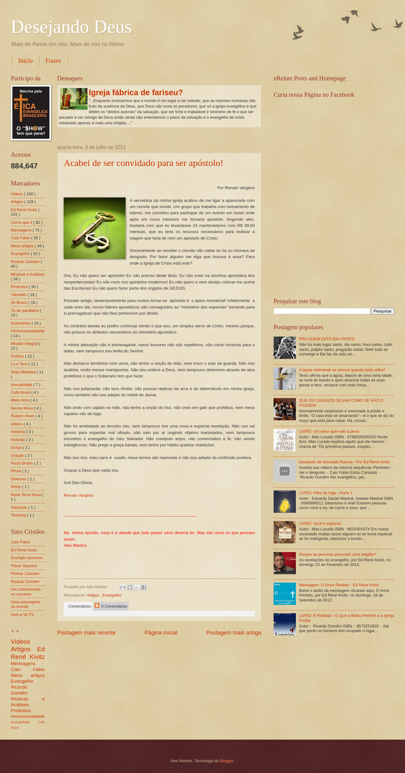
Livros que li (22, 222)
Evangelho (111, 595)
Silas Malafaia (24, 372)
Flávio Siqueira (24, 565)
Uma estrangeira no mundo (25, 604)
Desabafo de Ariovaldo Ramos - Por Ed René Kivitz (344, 462)
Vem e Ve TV (22, 614)
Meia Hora (20, 400)
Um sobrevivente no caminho (26, 591)
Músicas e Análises (28, 274)
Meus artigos (23, 246)
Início (25, 60)
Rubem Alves (23, 416)
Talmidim (19, 294)
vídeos (17, 424)
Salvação (19, 507)
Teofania (19, 515)
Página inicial (160, 633)
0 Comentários (111, 606)
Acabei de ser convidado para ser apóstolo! (143, 163)
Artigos (93, 595)
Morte (16, 486)
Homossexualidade (28, 331)
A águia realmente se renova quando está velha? (342, 369)
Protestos (20, 286)
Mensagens (21, 230)
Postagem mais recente (86, 633)
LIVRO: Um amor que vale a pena (329, 431)
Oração (18, 455)
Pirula (16, 471)
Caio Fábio (21, 238)
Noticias (18, 439)
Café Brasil (21, 392)
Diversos (19, 479)
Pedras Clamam (25, 573)
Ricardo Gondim (26, 261)
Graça (17, 447)
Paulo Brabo (22, 463)
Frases (53, 60)
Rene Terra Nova (26, 494)
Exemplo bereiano (27, 557)
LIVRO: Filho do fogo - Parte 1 (325, 493)
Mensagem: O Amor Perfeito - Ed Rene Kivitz (339, 585)
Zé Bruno (19, 302)
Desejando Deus (71, 26)
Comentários (78, 606)
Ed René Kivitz (24, 209)
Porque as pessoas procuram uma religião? (337, 554)
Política (18, 356)
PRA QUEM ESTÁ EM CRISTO (327, 339)
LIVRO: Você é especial (320, 523)
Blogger (227, 760)
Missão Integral (25, 343)
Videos (17, 194)
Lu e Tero (19, 364)
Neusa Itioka (22, 408)
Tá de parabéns (25, 310)
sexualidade (22, 384)
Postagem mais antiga (233, 633)
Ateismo (18, 431)
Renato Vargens (79, 495)
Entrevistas (21, 323)
